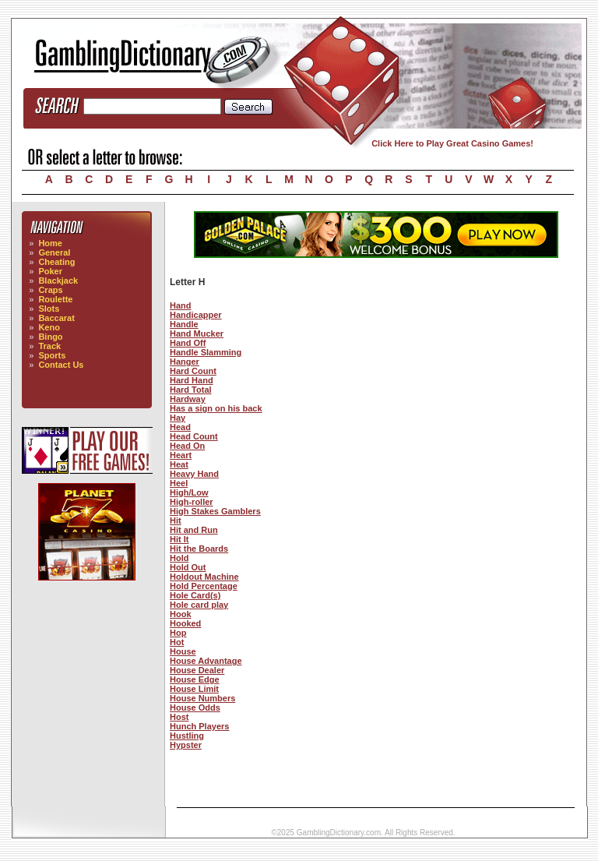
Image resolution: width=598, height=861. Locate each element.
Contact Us (60, 364)
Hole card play (199, 604)
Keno (49, 327)
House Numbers (202, 698)
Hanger (184, 361)
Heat (179, 464)
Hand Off (188, 343)
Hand (181, 305)
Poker (50, 271)
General (54, 252)
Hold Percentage (203, 586)
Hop (178, 632)
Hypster (186, 745)
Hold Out (188, 567)
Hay (177, 417)
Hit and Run (194, 530)
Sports (51, 355)
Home (50, 243)
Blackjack (58, 280)
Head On (187, 445)
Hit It (179, 539)
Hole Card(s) (195, 595)
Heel (179, 483)
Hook (181, 614)
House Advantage (206, 660)
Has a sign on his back (216, 408)
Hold (179, 558)
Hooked (185, 623)
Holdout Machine (204, 576)
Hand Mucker (196, 333)
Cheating (56, 261)
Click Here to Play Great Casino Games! (452, 143)
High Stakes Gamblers (215, 511)
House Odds (195, 707)
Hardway (188, 399)
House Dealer (197, 670)
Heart (181, 455)
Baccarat (56, 318)
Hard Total (191, 389)
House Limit (194, 688)
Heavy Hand (194, 473)
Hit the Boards (199, 548)
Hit (175, 520)
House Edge (195, 679)
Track (49, 346)
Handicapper (196, 314)
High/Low (189, 492)
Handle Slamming (205, 352)
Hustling (187, 735)
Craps (50, 290)
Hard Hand (191, 380)
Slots (48, 308)
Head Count (194, 436)
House (183, 651)
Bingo (50, 336)
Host (179, 717)
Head (180, 427)
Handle (184, 324)
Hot (177, 642)
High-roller (191, 501)
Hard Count (193, 371)
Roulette (55, 299)
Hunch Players (199, 726)
